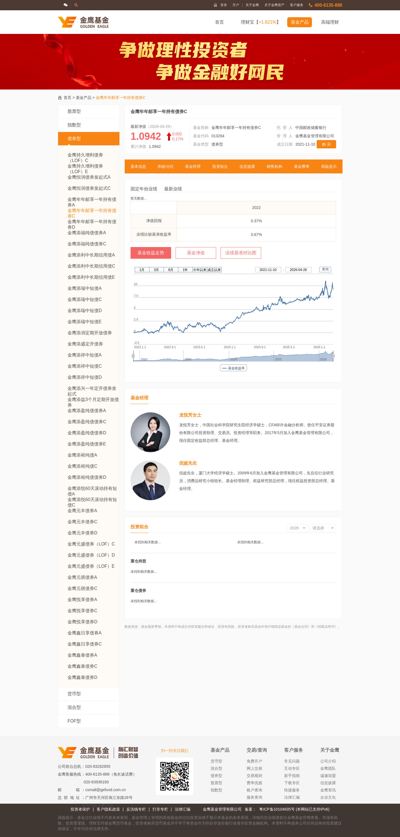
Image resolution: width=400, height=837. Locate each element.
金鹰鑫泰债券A (82, 655)
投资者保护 (80, 809)
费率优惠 (254, 783)
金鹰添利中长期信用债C (91, 266)
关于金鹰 (252, 5)
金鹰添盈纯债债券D (87, 432)
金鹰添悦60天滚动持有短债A (92, 488)
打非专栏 (160, 809)
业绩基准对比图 (240, 252)
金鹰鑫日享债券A (85, 633)
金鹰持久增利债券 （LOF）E (85, 166)
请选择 (318, 528)
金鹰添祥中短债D (85, 377)
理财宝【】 (261, 22)
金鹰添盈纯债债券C (87, 421)
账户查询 (254, 790)
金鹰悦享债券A (82, 599)
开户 (237, 5)
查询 (325, 269)
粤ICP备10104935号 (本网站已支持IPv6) (294, 809)
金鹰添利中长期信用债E (91, 277)
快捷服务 (292, 790)
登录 (223, 5)
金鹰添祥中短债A (85, 355)
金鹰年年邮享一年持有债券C (92, 210)
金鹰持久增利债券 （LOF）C (85, 155)
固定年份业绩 (144, 188)
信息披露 (247, 166)
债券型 (74, 141)
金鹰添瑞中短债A (85, 288)
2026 (294, 528)
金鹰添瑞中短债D (85, 310)
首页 (219, 22)
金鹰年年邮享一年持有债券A (92, 199)
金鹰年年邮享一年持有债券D (92, 222)
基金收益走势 (151, 252)
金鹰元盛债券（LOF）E (91, 566)
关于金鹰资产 (274, 5)
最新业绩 (173, 188)
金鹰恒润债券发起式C (89, 188)
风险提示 (329, 166)
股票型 (74, 111)
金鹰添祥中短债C (85, 366)
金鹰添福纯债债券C (87, 243)
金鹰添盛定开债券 (85, 344)
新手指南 (292, 775)
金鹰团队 (328, 768)
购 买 (326, 144)
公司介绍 (328, 761)
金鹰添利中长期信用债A (91, 255)
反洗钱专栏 (136, 809)
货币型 (74, 693)
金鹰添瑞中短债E (85, 321)
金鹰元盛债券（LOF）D (91, 555)
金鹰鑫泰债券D (83, 677)
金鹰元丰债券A (82, 510)
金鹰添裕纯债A (82, 455)
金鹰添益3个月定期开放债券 (93, 399)
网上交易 (254, 768)
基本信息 (138, 166)
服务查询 (254, 797)
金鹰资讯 (328, 790)
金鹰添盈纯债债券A (87, 410)
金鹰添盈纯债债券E (87, 444)
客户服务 (296, 5)
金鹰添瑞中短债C (85, 299)
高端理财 (330, 22)
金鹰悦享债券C (83, 610)
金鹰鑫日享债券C (85, 644)
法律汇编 (292, 797)
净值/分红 (165, 166)
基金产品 (300, 22)
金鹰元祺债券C (83, 588)
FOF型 (74, 721)
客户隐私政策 (108, 809)
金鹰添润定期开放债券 (90, 332)
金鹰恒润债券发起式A (89, 177)
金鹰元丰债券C (83, 521)
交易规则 (254, 775)
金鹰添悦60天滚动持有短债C (92, 499)
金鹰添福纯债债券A (87, 232)
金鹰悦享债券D (83, 621)
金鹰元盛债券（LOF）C (91, 544)
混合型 (74, 707)
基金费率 (301, 166)
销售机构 (274, 166)
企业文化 (328, 797)
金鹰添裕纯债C (83, 466)
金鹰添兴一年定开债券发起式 (92, 388)
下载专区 (292, 783)
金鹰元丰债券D (83, 532)
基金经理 (193, 166)
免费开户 (254, 761)
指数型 (74, 125)
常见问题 (292, 761)
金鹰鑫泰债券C (83, 666)
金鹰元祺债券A (82, 577)
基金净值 (196, 252)
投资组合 (220, 166)
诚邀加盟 (328, 775)
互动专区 (292, 768)
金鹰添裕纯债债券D (87, 477)
